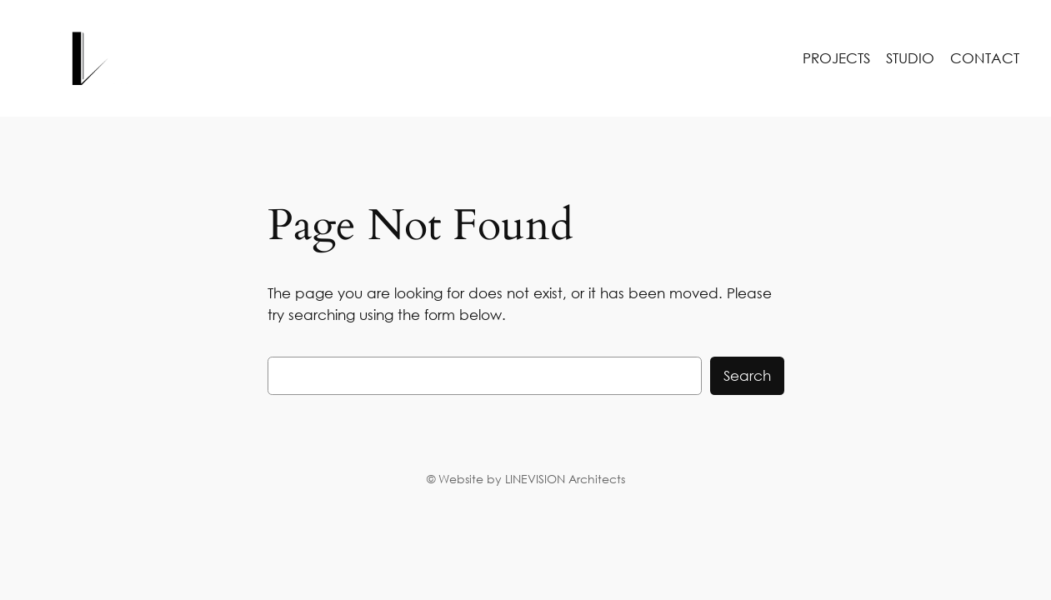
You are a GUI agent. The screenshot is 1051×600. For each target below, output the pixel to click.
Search (747, 375)
